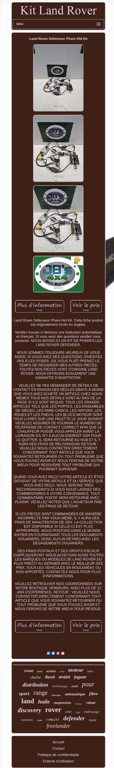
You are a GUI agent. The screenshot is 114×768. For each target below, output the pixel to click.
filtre (93, 693)
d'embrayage (59, 686)
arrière (51, 671)
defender (74, 718)
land (27, 701)
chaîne (35, 677)
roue (39, 720)
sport (24, 693)
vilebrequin (56, 695)
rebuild (92, 720)
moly (39, 671)
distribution (35, 685)
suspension (62, 702)
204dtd (28, 671)
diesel (50, 677)
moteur (75, 670)
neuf (62, 671)
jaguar (80, 676)
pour (88, 684)
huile (44, 702)
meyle (74, 686)
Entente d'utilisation (58, 761)
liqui (78, 712)
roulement (27, 719)
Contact (58, 748)
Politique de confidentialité (58, 755)
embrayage (91, 712)
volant (90, 703)
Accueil (58, 742)
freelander (58, 726)
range (41, 692)
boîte (90, 671)
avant (64, 676)
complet (52, 720)
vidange (78, 703)
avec (68, 712)
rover (53, 710)
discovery (29, 710)
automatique (75, 694)
